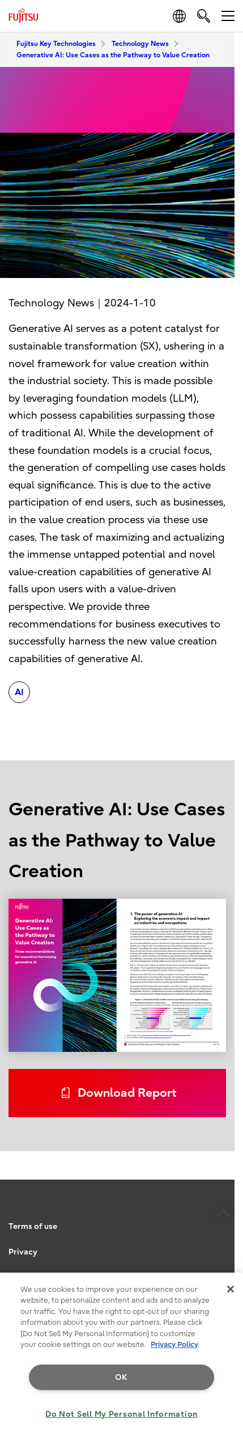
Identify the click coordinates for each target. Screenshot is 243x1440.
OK (121, 1377)
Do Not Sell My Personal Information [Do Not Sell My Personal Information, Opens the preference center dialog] (121, 1414)
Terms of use (32, 1226)
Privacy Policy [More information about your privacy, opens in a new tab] (174, 1344)
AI (19, 692)
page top (223, 1168)
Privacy (22, 1252)
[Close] (230, 1289)
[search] (203, 15)
